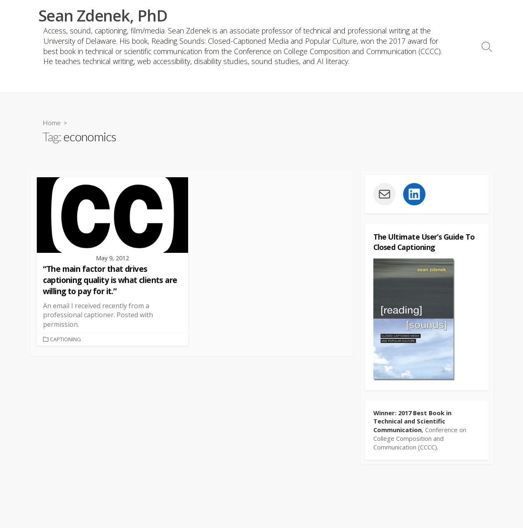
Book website (135, 83)
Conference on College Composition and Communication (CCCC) (420, 440)
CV (40, 83)
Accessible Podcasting (210, 83)
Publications (78, 83)
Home (52, 124)
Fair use (331, 83)
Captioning (284, 83)
